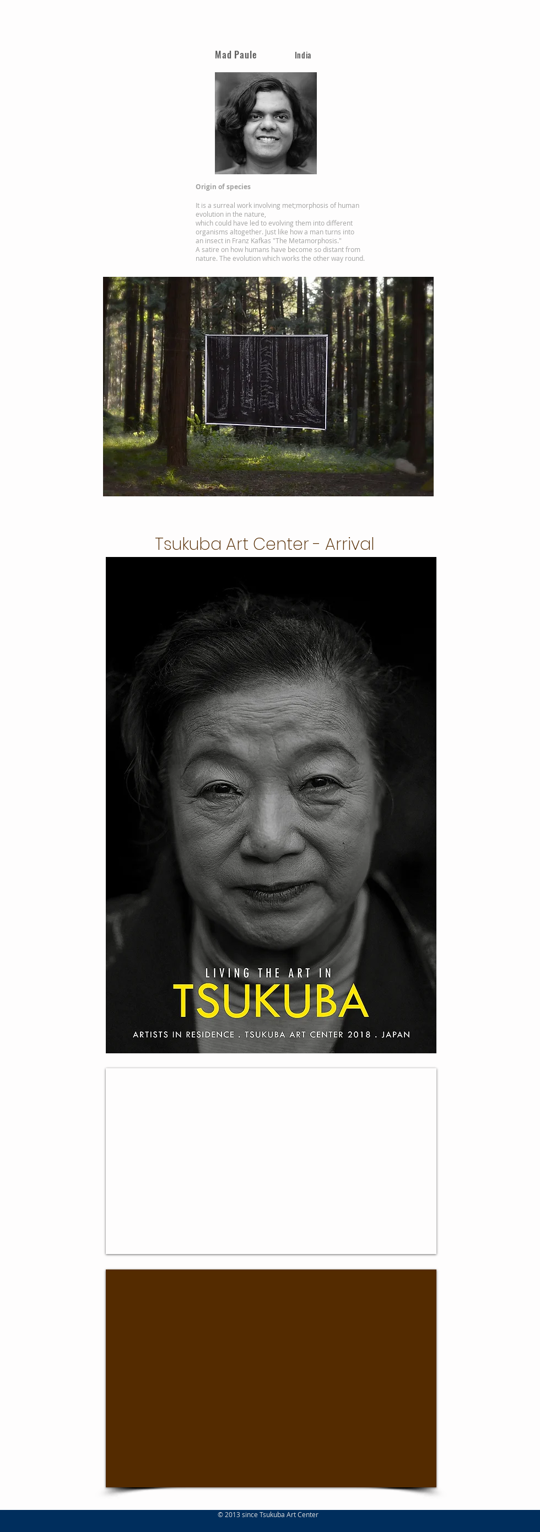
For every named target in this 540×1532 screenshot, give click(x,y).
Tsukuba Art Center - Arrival (265, 544)
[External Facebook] (271, 1378)
